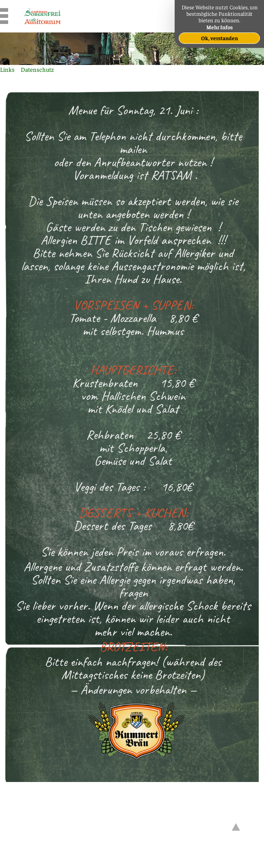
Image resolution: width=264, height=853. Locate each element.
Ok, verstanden (219, 37)
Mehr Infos (219, 27)
